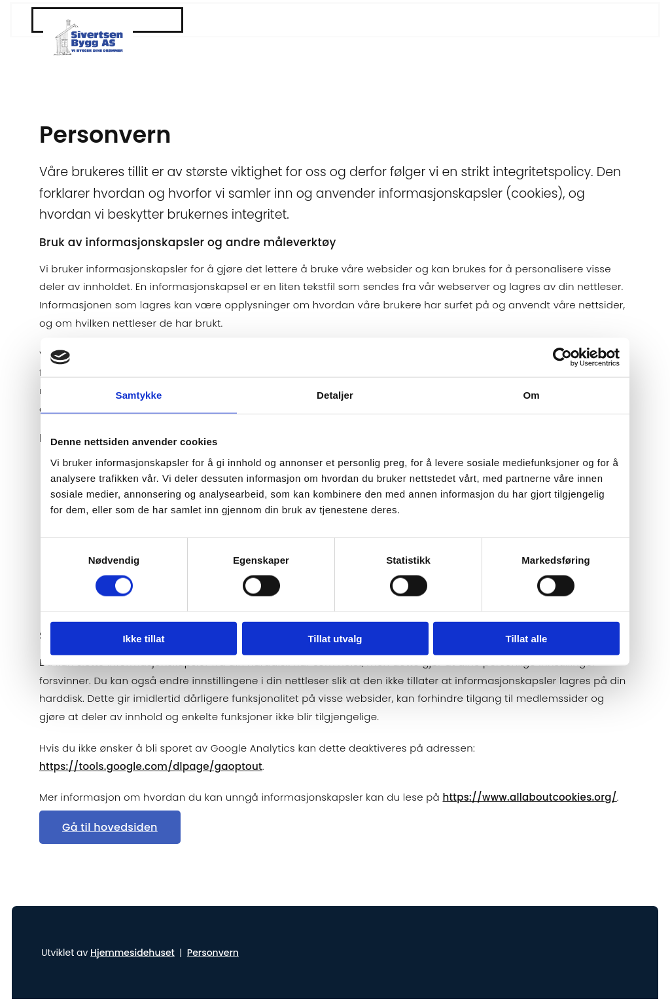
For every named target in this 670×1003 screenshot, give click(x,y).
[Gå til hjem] (88, 22)
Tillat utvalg (335, 638)
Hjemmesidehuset (132, 952)
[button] (110, 827)
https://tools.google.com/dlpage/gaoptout (150, 766)
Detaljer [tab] (335, 395)
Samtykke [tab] (139, 395)
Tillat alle (527, 638)
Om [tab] (531, 395)
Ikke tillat (143, 638)
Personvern (213, 952)
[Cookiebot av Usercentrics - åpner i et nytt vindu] (562, 357)
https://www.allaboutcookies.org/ (529, 797)
